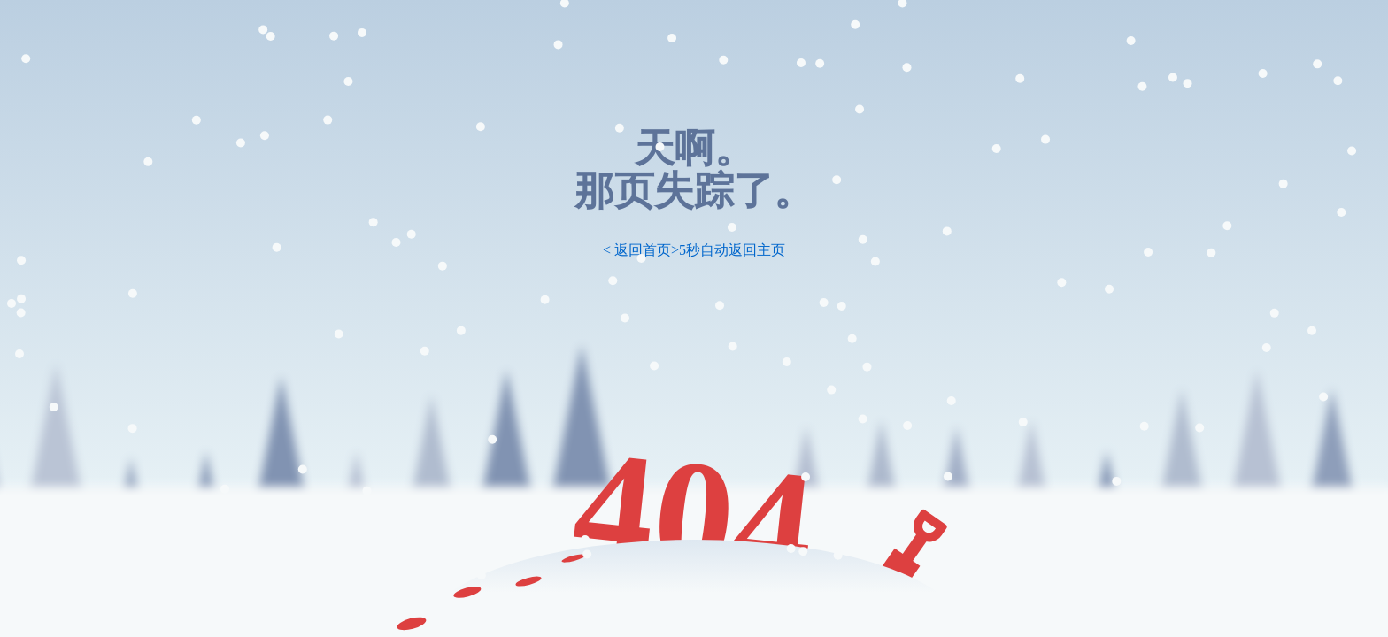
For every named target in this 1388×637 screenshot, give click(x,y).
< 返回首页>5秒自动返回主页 (694, 249)
